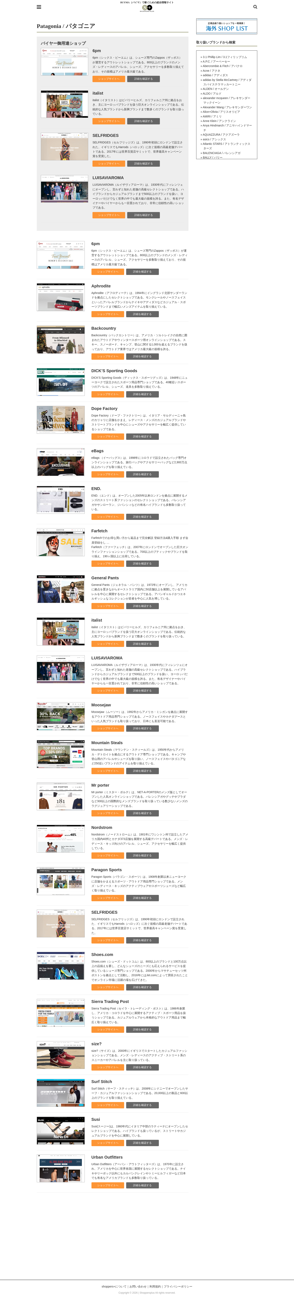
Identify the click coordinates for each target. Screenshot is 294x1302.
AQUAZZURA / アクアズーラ (221, 134)
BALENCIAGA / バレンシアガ (222, 153)
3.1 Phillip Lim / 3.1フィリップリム (225, 57)
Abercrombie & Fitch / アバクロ (223, 66)
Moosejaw (101, 705)
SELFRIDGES (105, 135)
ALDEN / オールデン (216, 88)
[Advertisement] (147, 1240)
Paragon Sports (106, 870)
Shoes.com (102, 954)
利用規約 (155, 1286)
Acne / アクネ (211, 70)
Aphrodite (101, 286)
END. (96, 488)
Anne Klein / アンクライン (219, 121)
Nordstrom (101, 827)
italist (97, 93)
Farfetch (99, 531)
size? (96, 1044)
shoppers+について (114, 1286)
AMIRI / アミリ (212, 116)
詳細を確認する (143, 78)
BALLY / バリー (213, 157)
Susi (95, 1119)
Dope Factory (104, 408)
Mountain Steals (107, 742)
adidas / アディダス (215, 75)
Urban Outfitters (107, 1157)
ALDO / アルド (212, 93)
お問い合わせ (138, 1286)
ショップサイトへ (108, 78)
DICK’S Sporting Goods (114, 370)
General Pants (105, 578)
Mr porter (100, 785)
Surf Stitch (101, 1081)
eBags (97, 451)
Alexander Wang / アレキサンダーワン (227, 107)
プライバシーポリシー (178, 1286)
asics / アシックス (214, 139)
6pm (96, 50)
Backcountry (103, 328)
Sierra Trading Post (110, 1001)
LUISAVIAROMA (108, 177)
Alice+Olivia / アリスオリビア (221, 111)
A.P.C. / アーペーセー (216, 61)
